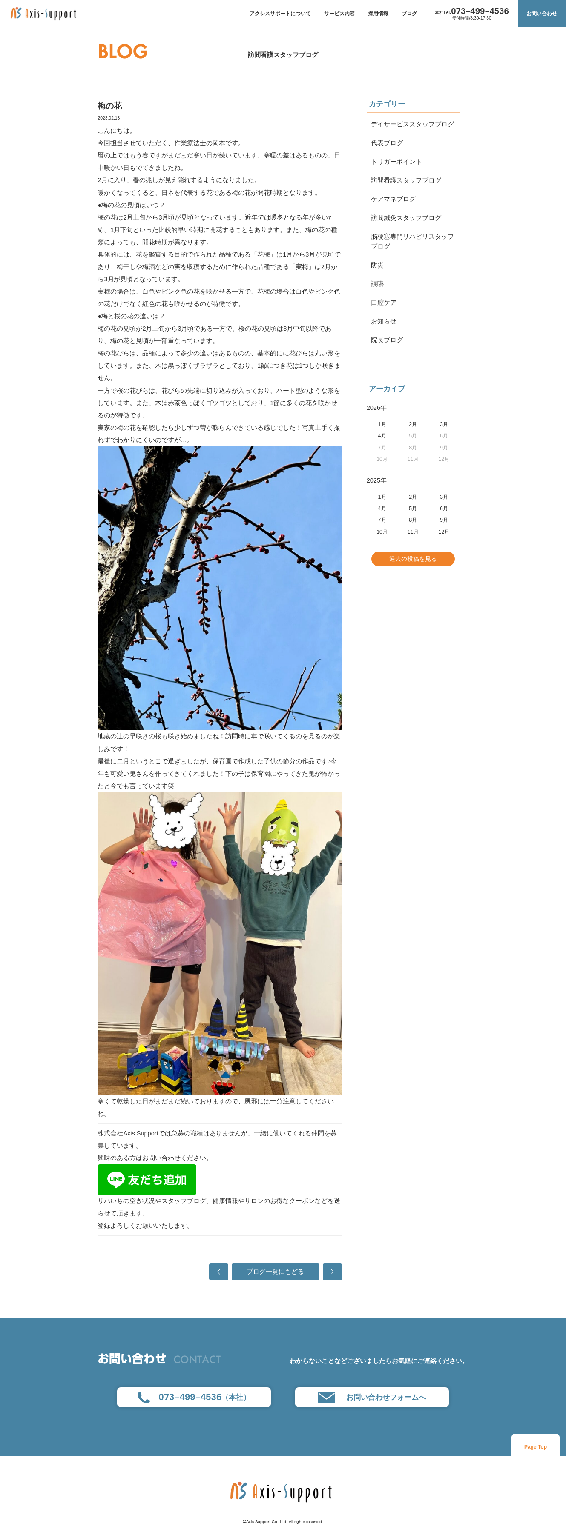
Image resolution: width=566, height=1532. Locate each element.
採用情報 (378, 14)
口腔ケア (383, 302)
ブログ (409, 14)
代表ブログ (387, 143)
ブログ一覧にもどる (275, 1271)
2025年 (377, 480)
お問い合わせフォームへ (371, 1397)
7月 (382, 520)
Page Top (535, 1447)
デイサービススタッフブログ (412, 124)
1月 (382, 424)
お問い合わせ (541, 14)
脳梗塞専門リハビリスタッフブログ (412, 241)
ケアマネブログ (393, 199)
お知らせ (383, 321)
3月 (444, 424)
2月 (413, 424)
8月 (413, 520)
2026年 (377, 407)
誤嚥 (377, 283)
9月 (444, 520)
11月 (413, 532)
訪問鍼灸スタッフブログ (406, 217)
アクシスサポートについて (280, 14)
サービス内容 (339, 14)
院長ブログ (387, 340)
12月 (444, 532)
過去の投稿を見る (413, 558)
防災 (377, 265)
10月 (382, 532)
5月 (413, 509)
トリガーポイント (396, 161)
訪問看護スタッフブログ (283, 54)
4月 (382, 436)
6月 (444, 509)
